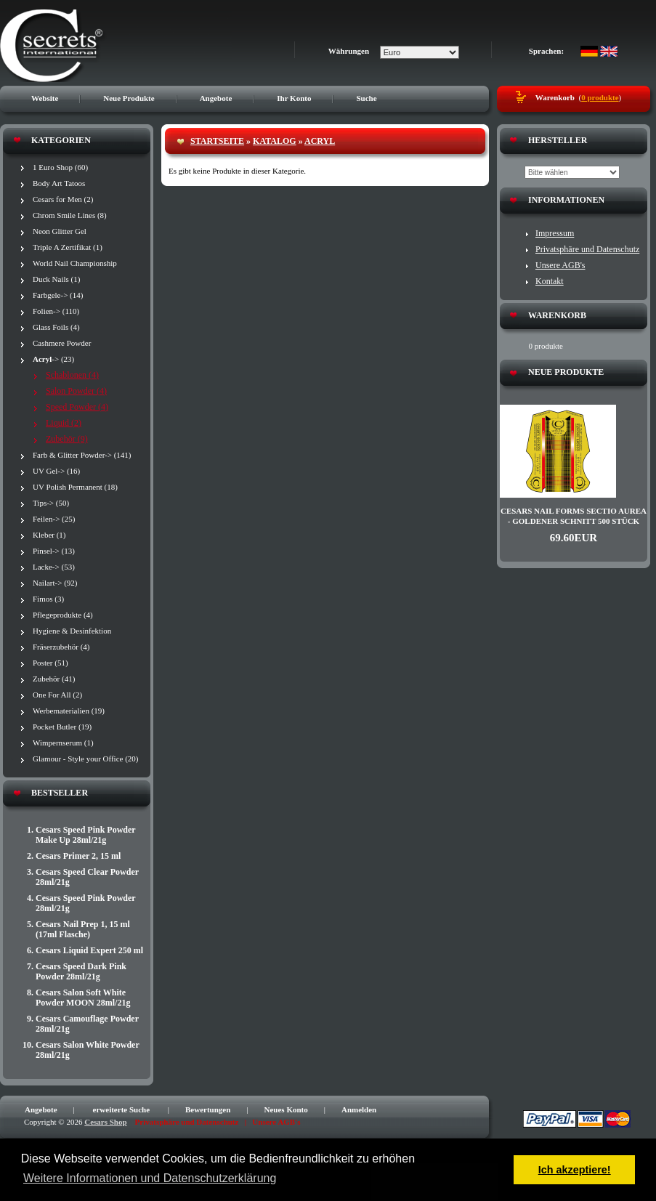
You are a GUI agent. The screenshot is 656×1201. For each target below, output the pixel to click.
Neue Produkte (128, 98)
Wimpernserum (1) (63, 742)
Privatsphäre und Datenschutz (587, 249)
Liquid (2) (63, 423)
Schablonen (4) (72, 375)
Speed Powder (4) (77, 407)
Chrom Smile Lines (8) (70, 215)
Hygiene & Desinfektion (72, 630)
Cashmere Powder (62, 343)
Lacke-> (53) (54, 566)
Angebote (216, 98)
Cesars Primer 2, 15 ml (78, 856)
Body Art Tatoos (59, 183)
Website (44, 98)
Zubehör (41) (54, 678)
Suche (366, 98)
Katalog (274, 141)
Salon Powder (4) (76, 391)
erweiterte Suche (121, 1109)
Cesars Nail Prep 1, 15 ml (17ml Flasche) (83, 929)
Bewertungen (207, 1109)
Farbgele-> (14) (58, 295)
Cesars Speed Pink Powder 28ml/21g (85, 903)
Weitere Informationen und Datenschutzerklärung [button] (149, 1178)
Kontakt (549, 281)
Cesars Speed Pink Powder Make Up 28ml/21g (85, 835)
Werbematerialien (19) (69, 710)
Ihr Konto (294, 98)
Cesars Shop (105, 1121)
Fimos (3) (48, 598)
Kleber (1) (49, 534)
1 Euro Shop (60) (60, 167)
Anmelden (358, 1109)
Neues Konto (286, 1109)
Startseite (217, 141)
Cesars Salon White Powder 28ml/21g (87, 1050)
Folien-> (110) (56, 311)
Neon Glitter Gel (59, 231)
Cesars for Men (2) (63, 199)
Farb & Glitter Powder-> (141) (82, 454)
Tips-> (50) (51, 502)
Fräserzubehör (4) (61, 646)
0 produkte (599, 97)
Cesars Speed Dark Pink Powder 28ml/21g (81, 971)
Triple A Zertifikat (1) (67, 247)
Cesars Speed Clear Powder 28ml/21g (87, 877)
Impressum (554, 233)
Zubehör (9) (67, 439)
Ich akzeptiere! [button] (574, 1170)
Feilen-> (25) (54, 518)
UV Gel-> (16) (56, 470)
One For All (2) (57, 694)
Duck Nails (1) (56, 279)
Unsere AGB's (560, 265)
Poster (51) (50, 662)
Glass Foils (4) (56, 327)
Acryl (319, 141)
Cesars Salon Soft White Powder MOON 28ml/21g (83, 997)
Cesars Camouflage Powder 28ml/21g (87, 1024)
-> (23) (53, 359)
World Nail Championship (75, 263)
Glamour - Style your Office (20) (86, 758)
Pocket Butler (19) (62, 726)
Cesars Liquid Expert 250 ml (89, 950)
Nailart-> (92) (55, 582)
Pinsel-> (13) (54, 550)
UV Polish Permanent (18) (75, 486)
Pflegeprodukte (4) (63, 614)
